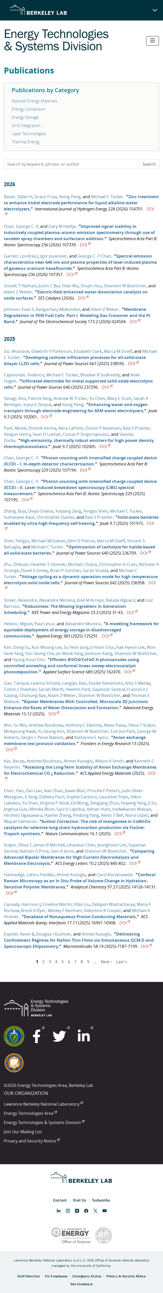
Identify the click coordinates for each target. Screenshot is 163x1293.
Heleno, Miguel (18, 624)
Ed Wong (79, 803)
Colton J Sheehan (20, 689)
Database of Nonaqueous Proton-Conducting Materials (80, 916)
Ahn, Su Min (15, 725)
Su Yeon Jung (76, 647)
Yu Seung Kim (51, 731)
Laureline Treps (114, 797)
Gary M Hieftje (62, 226)
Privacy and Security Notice (32, 1141)
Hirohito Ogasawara (23, 815)
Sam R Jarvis (62, 851)
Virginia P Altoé (54, 803)
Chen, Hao (14, 790)
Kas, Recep (14, 761)
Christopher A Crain (118, 564)
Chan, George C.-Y (21, 226)
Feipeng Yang (133, 803)
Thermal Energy (26, 142)
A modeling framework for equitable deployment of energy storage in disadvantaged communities (81, 630)
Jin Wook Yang (69, 653)
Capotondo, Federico (24, 375)
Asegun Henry (17, 434)
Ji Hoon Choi (102, 647)
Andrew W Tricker (70, 398)
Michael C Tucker (107, 196)
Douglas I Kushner (53, 934)
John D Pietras (81, 541)
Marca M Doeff (118, 351)
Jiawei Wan (75, 790)
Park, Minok (15, 428)
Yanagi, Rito (15, 398)
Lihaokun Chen (81, 845)
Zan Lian (34, 790)
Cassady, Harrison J (22, 904)
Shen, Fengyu (16, 541)
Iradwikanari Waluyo (131, 809)
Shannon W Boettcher (125, 286)
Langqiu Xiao (74, 683)
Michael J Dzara (82, 564)
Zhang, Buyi (15, 511)
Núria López (136, 815)
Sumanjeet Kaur (19, 517)
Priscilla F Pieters (103, 790)
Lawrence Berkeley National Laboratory (43, 1104)
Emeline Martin (57, 904)
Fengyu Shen (95, 511)
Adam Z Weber (18, 292)
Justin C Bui (49, 286)
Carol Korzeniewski (114, 874)
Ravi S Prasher (136, 428)
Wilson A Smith (109, 761)
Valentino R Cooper (102, 910)
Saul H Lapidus (70, 809)
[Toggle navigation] (152, 41)
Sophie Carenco (82, 797)
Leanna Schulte (45, 683)
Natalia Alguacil (120, 600)
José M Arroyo (90, 600)
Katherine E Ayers (91, 737)
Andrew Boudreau (46, 725)
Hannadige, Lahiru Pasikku (29, 874)
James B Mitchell (49, 845)
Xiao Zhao (53, 790)
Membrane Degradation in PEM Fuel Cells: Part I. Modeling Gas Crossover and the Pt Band (77, 315)
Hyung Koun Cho (28, 659)
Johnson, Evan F (19, 309)
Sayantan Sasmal (108, 689)
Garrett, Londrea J (21, 256)
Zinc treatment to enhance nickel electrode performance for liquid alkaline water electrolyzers (81, 203)
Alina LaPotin (70, 428)
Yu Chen (97, 398)
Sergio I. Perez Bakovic (42, 737)
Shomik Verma (42, 428)
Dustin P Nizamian (103, 428)
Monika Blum (41, 809)
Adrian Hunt (98, 809)
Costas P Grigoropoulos (86, 434)
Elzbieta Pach (52, 797)
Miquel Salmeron (20, 821)
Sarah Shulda (95, 570)
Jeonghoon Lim (111, 845)
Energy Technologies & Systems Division (44, 1122)
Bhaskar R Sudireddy (100, 375)
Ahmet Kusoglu (78, 761)
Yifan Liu (82, 904)
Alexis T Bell (112, 815)
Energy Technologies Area (30, 1113)
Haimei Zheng (57, 815)
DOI (85, 245)
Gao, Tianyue (16, 683)
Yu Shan (30, 803)
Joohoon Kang (98, 653)
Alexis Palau (115, 725)
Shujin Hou (91, 286)
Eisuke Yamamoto (106, 683)
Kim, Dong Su (17, 647)
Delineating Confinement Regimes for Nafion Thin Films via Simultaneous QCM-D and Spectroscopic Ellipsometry (79, 940)
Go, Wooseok (16, 351)
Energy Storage (25, 117)
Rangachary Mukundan (58, 309)
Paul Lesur (44, 624)
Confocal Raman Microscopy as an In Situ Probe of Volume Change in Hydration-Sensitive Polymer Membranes (80, 881)
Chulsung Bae (32, 695)
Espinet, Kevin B (19, 934)
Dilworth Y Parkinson (51, 351)
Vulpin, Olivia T (18, 845)
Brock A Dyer (33, 910)
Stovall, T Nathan (20, 286)
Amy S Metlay (137, 683)
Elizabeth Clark (88, 351)
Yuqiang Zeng (68, 511)
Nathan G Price (34, 851)
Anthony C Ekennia (84, 725)
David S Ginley (34, 570)
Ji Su (152, 803)
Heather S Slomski (48, 564)
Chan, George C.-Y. (21, 458)
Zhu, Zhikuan (16, 564)
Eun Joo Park (123, 731)
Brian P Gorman (65, 570)
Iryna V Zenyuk (37, 404)
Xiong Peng (70, 196)
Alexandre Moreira (57, 600)
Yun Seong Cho (39, 653)
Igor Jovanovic (53, 256)
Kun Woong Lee (47, 647)
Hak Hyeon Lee (130, 647)
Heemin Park (78, 689)
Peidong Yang (86, 815)
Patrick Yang (40, 398)
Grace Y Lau (45, 196)
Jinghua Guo (15, 809)
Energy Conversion (28, 109)
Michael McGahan (48, 541)
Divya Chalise (40, 511)
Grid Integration (26, 125)
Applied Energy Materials (34, 101)
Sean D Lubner (47, 434)
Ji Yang (31, 797)
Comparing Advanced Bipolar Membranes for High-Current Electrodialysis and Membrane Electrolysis (79, 857)
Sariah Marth (51, 689)
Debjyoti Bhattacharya (113, 904)
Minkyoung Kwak (20, 731)
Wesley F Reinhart (65, 910)
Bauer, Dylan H (18, 196)
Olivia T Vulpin (141, 725)
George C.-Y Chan (94, 256)
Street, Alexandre (20, 600)
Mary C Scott (119, 398)
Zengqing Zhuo (104, 803)
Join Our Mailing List (23, 1132)
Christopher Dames (55, 517)
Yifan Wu (70, 286)
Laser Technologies (29, 133)
